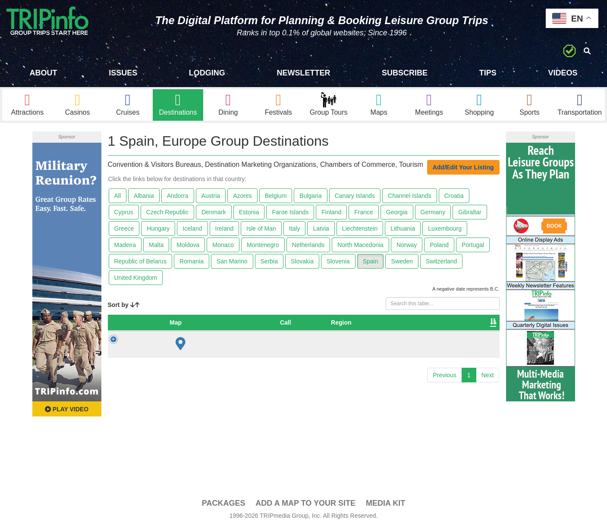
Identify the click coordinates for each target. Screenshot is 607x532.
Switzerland (441, 264)
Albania (144, 199)
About (43, 73)
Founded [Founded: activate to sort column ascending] (367, 325)
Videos (562, 73)
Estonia (249, 215)
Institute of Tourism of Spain (306, 347)
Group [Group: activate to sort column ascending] (475, 325)
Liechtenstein (360, 231)
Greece (124, 231)
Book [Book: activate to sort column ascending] (440, 325)
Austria (210, 199)
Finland (331, 215)
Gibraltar (469, 215)
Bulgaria (310, 199)
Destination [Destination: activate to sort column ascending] (285, 325)
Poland (439, 248)
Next (487, 378)
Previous (444, 378)
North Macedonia (360, 248)
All (117, 199)
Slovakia (302, 264)
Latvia (321, 231)
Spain (370, 264)
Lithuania (402, 231)
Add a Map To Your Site (305, 506)
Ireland (224, 231)
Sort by (124, 307)
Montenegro (263, 248)
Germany (433, 215)
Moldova (187, 248)
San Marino (232, 264)
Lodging (207, 73)
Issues (123, 73)
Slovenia (338, 264)
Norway (406, 248)
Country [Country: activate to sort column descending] (170, 325)
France (363, 215)
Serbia (269, 264)
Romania (191, 264)
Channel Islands (409, 199)
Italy (294, 231)
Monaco (223, 248)
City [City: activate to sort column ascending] (245, 325)
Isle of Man (261, 231)
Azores (242, 199)
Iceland (192, 231)
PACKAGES (223, 506)
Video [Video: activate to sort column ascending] (407, 325)
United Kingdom (135, 281)
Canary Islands (355, 199)
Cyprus (123, 215)
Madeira (125, 248)
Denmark (213, 215)
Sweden (402, 264)
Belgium (276, 199)
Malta (156, 248)
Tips (488, 73)
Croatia (454, 199)
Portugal (473, 248)
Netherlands (308, 248)
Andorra (178, 199)
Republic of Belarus (140, 264)
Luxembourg (445, 231)
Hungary (158, 231)
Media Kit (385, 506)
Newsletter (303, 73)
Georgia (397, 215)
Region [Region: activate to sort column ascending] (211, 325)
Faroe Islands (290, 215)
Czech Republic (167, 215)
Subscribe (405, 73)
